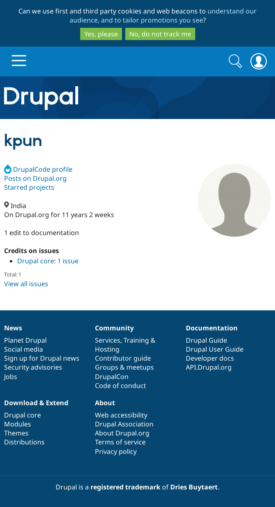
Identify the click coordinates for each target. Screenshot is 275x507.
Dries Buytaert (194, 486)
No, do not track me (160, 33)
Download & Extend (36, 402)
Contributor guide (123, 358)
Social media (23, 349)
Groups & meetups (124, 367)
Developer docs (210, 358)
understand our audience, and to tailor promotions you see (163, 16)
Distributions (24, 441)
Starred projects (29, 187)
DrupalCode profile (38, 169)
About (105, 402)
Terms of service (120, 441)
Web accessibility (121, 415)
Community (114, 327)
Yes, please (101, 33)
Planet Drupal (25, 340)
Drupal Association (124, 424)
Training (136, 340)
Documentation (212, 327)
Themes (16, 432)
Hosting (107, 349)
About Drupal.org (122, 432)
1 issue (68, 260)
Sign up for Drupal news (41, 358)
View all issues (26, 283)
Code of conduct (120, 385)
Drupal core (35, 260)
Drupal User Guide (214, 349)
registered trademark (125, 486)
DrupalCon (111, 376)
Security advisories (33, 367)
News (13, 327)
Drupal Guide (206, 340)
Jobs (10, 376)
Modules (17, 424)
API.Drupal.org (209, 367)
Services (107, 340)
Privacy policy (116, 451)
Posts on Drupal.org (35, 178)
